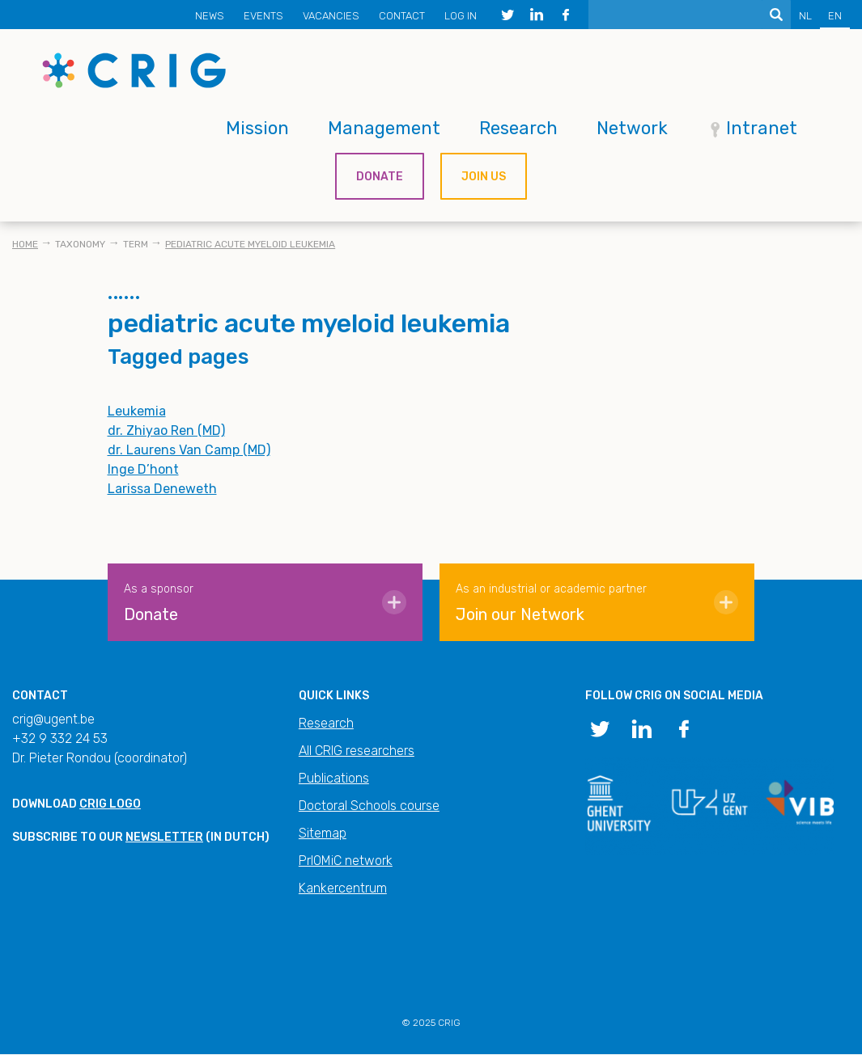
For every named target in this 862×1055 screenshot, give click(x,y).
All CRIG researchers (356, 750)
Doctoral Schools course (369, 805)
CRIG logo (110, 804)
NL (805, 16)
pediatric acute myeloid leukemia (250, 244)
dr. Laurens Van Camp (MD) (189, 450)
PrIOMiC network (346, 860)
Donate (379, 177)
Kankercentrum (343, 888)
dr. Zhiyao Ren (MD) (166, 430)
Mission (257, 128)
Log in (460, 16)
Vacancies (331, 16)
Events (263, 16)
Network (632, 128)
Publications (334, 778)
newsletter (164, 837)
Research (518, 128)
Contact (402, 16)
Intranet (761, 128)
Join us (483, 177)
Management (384, 128)
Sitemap (322, 833)
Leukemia (137, 411)
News (209, 16)
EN (835, 16)
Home (25, 244)
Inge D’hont (143, 469)
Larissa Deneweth (162, 488)
